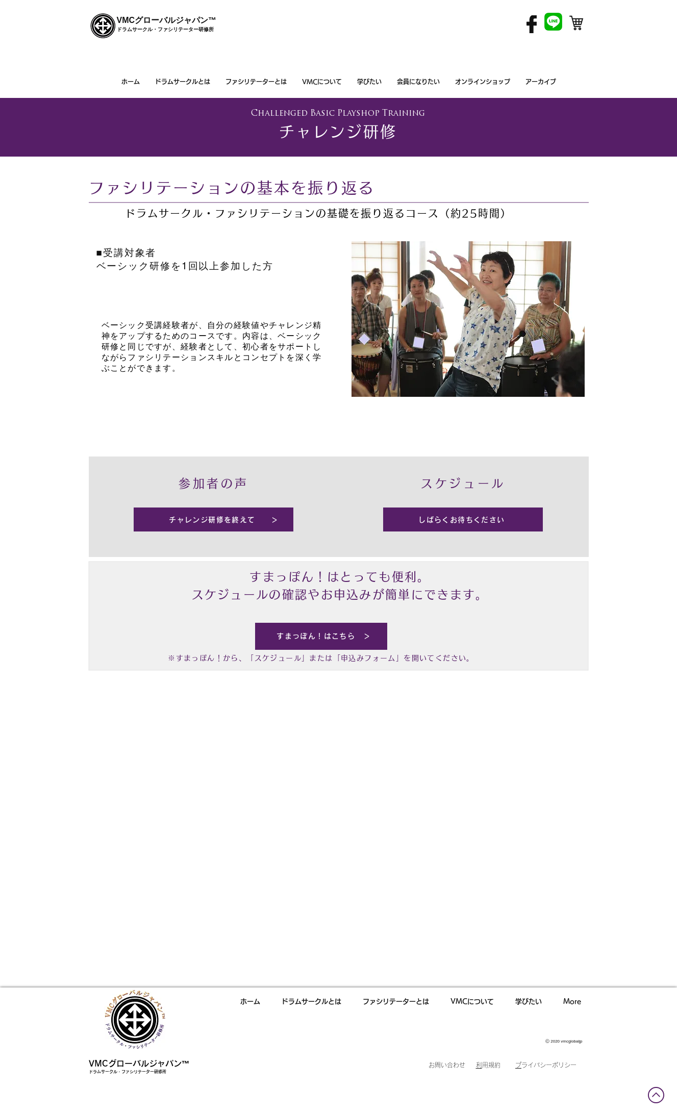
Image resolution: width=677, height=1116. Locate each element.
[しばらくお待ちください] (463, 519)
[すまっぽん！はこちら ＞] (321, 636)
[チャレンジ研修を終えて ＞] (213, 519)
